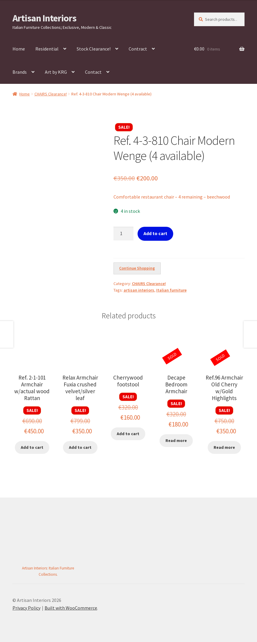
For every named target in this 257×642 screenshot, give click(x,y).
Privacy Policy (26, 608)
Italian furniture (171, 290)
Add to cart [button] (32, 447)
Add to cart (155, 233)
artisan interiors (139, 290)
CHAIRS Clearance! (50, 94)
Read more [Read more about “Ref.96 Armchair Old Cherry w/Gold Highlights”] (224, 447)
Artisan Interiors (44, 18)
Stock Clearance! (94, 49)
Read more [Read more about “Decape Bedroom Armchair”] (176, 440)
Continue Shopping (137, 268)
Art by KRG (56, 72)
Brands (19, 72)
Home (18, 49)
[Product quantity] (123, 233)
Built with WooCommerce (71, 608)
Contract (138, 49)
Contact (93, 72)
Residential (47, 49)
